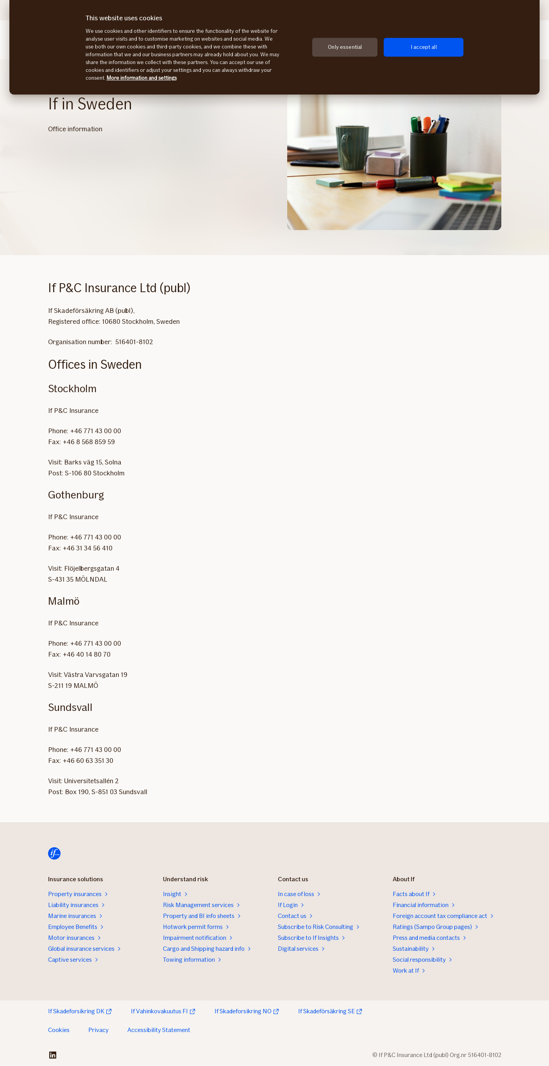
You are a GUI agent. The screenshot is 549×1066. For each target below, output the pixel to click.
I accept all (424, 47)
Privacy (98, 1030)
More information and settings (142, 78)
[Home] (54, 853)
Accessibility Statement (158, 1030)
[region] (274, 47)
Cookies (59, 1030)
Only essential (345, 47)
